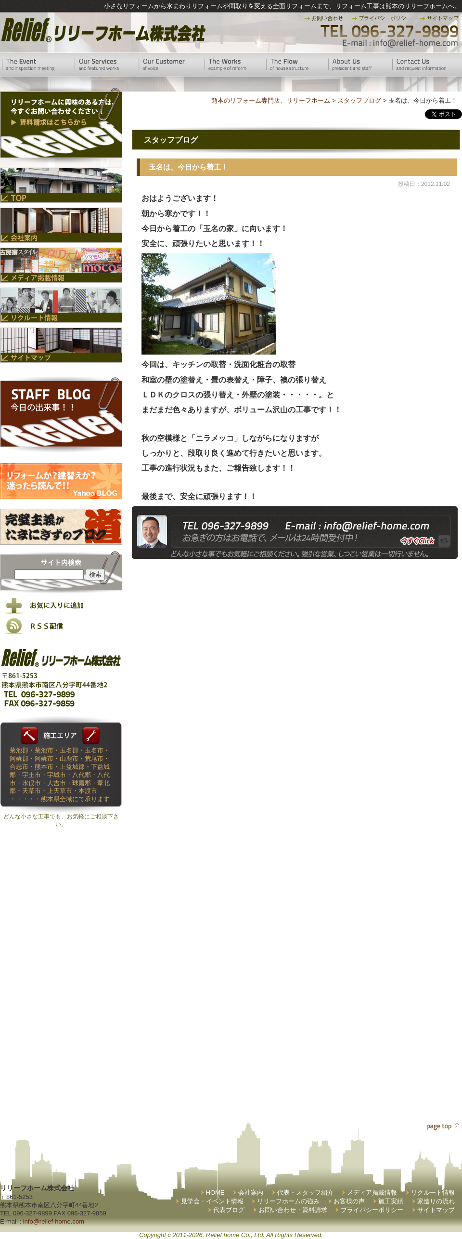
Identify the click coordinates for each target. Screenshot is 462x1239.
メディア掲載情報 (372, 1192)
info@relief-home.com (53, 1221)
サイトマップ (436, 1209)
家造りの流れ (436, 1201)
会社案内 (250, 1192)
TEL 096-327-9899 (389, 31)
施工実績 (390, 1201)
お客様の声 (349, 1201)
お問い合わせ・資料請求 (292, 1209)
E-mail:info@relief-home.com (401, 43)
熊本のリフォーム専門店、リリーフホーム (270, 100)
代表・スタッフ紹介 (305, 1192)
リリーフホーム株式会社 (102, 30)
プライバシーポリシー (372, 1209)
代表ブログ (228, 1209)
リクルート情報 (433, 1192)
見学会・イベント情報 (212, 1201)
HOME (215, 1192)
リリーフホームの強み (288, 1201)
